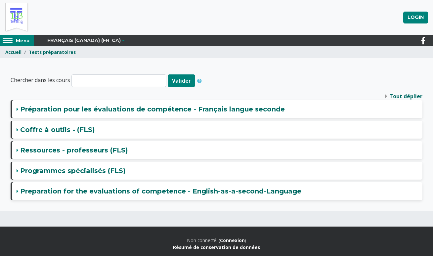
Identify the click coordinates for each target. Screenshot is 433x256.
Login (416, 17)
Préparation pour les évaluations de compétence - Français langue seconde (152, 109)
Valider (181, 80)
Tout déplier (405, 96)
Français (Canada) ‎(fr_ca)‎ (84, 40)
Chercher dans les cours (40, 80)
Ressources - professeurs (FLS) (74, 150)
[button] (200, 81)
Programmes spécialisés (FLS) (73, 170)
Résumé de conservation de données (216, 247)
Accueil (13, 52)
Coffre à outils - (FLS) (57, 129)
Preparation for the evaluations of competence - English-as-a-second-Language (160, 191)
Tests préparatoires (52, 52)
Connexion (232, 240)
